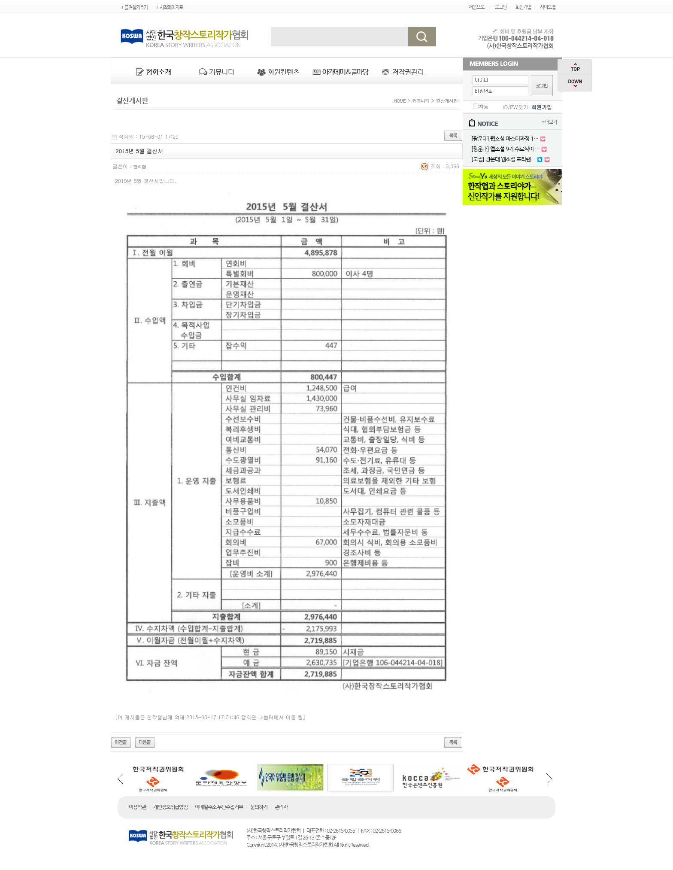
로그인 (500, 7)
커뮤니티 (421, 100)
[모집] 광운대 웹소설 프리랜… (503, 159)
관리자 (281, 807)
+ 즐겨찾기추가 (134, 7)
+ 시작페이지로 (169, 7)
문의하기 (258, 807)
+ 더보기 (549, 122)
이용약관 (137, 807)
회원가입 (523, 7)
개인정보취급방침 (170, 807)
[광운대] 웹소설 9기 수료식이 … (505, 149)
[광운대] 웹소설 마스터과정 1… (504, 138)
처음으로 (476, 7)
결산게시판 (447, 100)
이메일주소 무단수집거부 (219, 807)
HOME (398, 100)
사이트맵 (547, 7)
